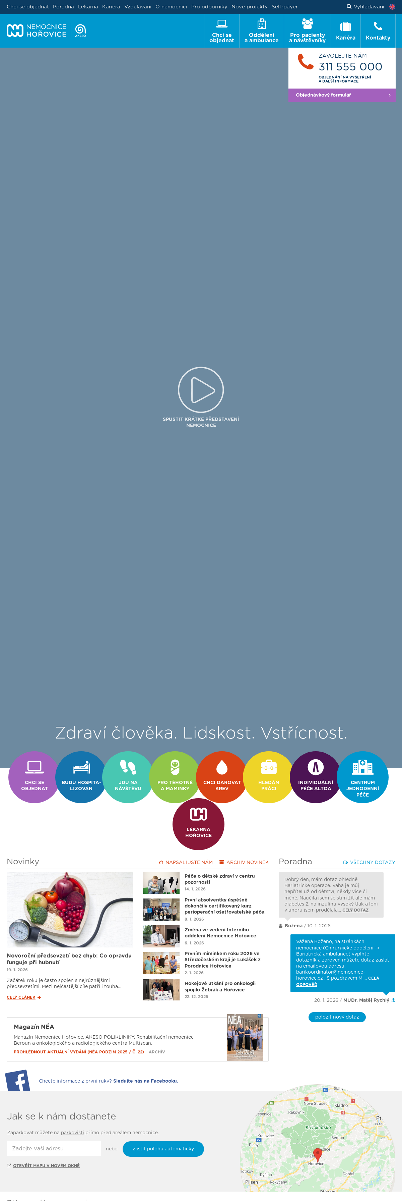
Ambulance (77, 1194)
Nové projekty (249, 6)
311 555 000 (351, 67)
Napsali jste (186, 839)
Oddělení (43, 1194)
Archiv (244, 839)
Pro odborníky (209, 6)
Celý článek (24, 975)
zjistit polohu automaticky (163, 1126)
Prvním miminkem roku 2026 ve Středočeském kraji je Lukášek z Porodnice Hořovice (223, 937)
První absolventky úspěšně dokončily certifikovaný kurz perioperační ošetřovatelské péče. (225, 883)
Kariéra (111, 6)
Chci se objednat (28, 6)
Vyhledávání (366, 7)
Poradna (63, 6)
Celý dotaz (355, 887)
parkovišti (72, 1110)
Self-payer (285, 6)
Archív (157, 1029)
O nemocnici (171, 6)
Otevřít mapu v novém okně (43, 1143)
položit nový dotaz (337, 994)
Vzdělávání (137, 6)
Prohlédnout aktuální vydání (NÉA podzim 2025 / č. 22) (79, 1029)
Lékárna (88, 6)
